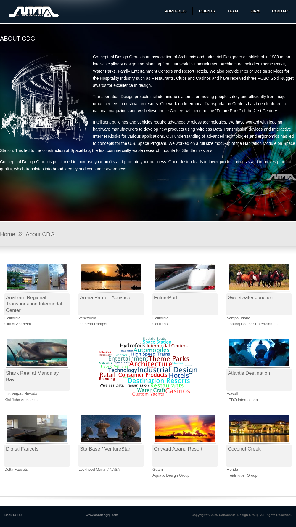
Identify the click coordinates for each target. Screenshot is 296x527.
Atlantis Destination (249, 373)
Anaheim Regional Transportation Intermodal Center (34, 304)
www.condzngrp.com (102, 515)
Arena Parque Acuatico (105, 297)
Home (7, 234)
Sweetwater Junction (250, 297)
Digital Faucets (22, 449)
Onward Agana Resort (178, 449)
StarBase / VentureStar (105, 449)
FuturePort (165, 297)
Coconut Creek (244, 449)
